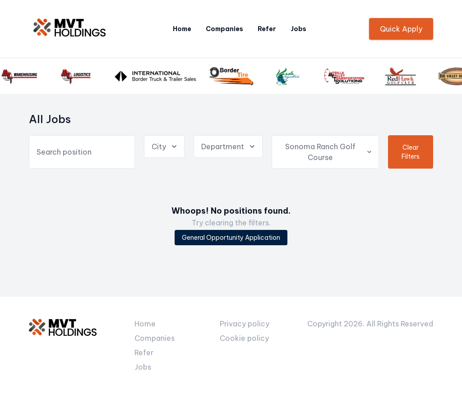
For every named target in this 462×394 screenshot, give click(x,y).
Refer (267, 29)
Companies (224, 29)
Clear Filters (411, 151)
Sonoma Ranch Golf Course (329, 152)
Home (182, 29)
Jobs (298, 29)
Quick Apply (401, 28)
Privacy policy (244, 323)
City (165, 146)
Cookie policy (244, 338)
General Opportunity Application (231, 238)
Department (229, 146)
